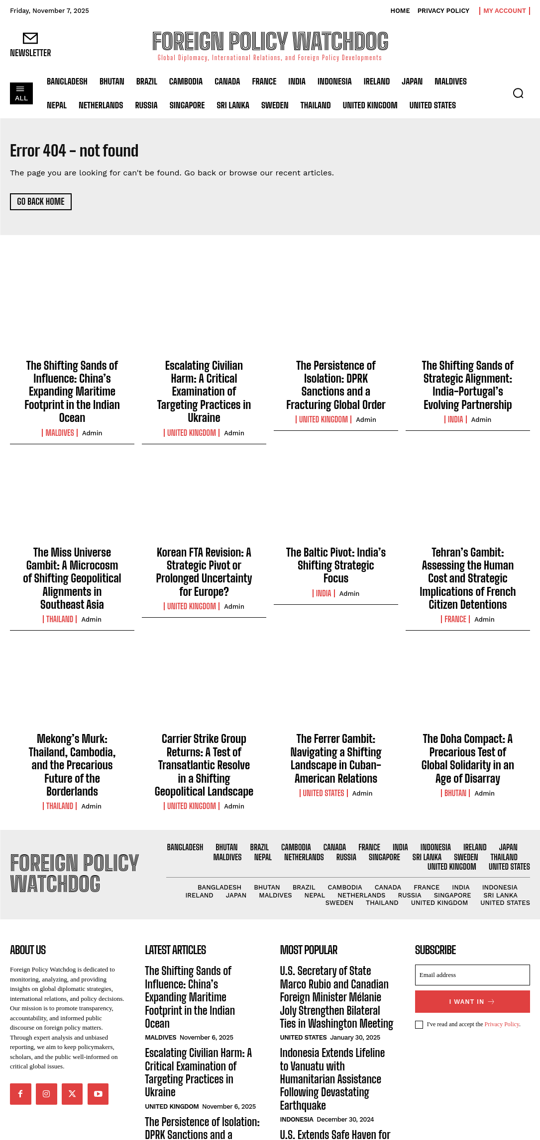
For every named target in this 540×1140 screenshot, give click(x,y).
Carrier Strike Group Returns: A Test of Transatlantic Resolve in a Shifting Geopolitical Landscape (204, 725)
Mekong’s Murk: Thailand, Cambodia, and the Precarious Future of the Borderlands (72, 720)
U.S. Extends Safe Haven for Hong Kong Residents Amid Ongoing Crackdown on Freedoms (334, 1064)
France (455, 586)
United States (323, 750)
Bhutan (455, 750)
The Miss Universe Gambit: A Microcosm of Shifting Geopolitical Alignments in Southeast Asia (72, 556)
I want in (472, 954)
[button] (518, 93)
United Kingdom (191, 411)
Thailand (59, 586)
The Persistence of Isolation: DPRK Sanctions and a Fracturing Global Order (336, 376)
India (455, 411)
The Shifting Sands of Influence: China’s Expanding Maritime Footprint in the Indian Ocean (72, 386)
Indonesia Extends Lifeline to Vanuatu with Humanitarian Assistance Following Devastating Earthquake (335, 1009)
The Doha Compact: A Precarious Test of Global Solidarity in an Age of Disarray (468, 720)
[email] (472, 928)
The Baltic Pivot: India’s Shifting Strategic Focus (336, 546)
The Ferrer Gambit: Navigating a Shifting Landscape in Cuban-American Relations (336, 720)
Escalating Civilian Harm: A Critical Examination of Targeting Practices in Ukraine (204, 381)
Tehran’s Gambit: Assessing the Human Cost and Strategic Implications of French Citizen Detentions (468, 556)
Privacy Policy (502, 976)
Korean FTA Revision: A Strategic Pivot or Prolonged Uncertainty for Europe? (204, 551)
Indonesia (297, 1039)
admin (92, 422)
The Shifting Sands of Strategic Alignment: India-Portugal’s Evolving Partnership (468, 381)
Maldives (59, 422)
